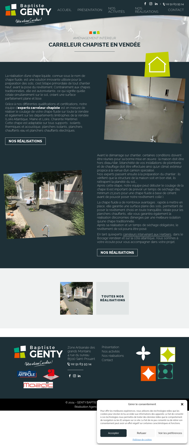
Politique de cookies (142, 440)
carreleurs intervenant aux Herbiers (147, 234)
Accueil (64, 10)
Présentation (89, 10)
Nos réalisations (146, 9)
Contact (176, 10)
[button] (182, 404)
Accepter (113, 433)
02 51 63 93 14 (173, 4)
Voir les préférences (170, 433)
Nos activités (116, 9)
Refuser (141, 433)
